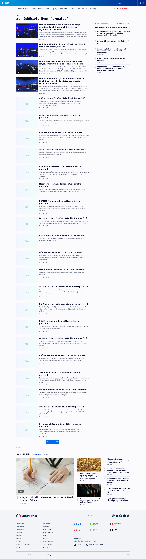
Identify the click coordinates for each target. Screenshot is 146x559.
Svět (47, 9)
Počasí (72, 9)
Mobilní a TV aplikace (23, 544)
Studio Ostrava (48, 532)
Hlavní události (23, 9)
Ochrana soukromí (39, 555)
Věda (78, 9)
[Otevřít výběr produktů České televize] (142, 3)
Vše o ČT (19, 547)
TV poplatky (20, 529)
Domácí (40, 9)
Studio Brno (47, 529)
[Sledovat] (124, 8)
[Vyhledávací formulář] (126, 3)
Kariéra (45, 538)
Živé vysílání (20, 526)
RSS (128, 555)
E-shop (18, 541)
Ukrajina (33, 9)
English (30, 555)
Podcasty (93, 9)
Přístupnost (50, 555)
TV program (20, 524)
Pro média (46, 524)
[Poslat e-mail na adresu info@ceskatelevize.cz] (94, 545)
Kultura (84, 9)
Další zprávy (52, 442)
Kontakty (46, 547)
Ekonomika (63, 9)
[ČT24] (5, 3)
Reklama (46, 526)
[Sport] (116, 8)
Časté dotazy (47, 544)
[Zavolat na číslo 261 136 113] (79, 545)
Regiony (54, 9)
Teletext (19, 532)
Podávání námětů (48, 541)
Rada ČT (45, 535)
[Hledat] (134, 3)
